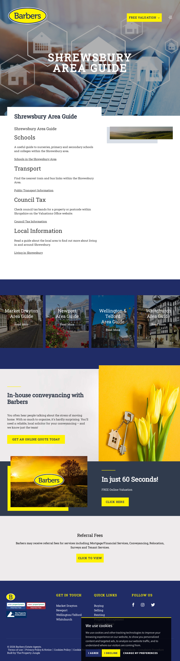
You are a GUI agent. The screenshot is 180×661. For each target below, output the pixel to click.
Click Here (115, 502)
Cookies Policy (62, 649)
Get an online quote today (36, 439)
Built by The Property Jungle (23, 653)
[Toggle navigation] (170, 17)
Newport (62, 610)
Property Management (109, 619)
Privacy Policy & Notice (38, 649)
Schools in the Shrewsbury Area (35, 159)
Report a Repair (104, 624)
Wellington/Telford (69, 615)
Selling (98, 610)
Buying (99, 605)
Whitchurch (64, 619)
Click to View (90, 558)
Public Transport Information (34, 190)
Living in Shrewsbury (28, 252)
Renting (99, 615)
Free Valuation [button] (144, 17)
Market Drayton (66, 605)
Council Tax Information (30, 221)
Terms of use (15, 649)
